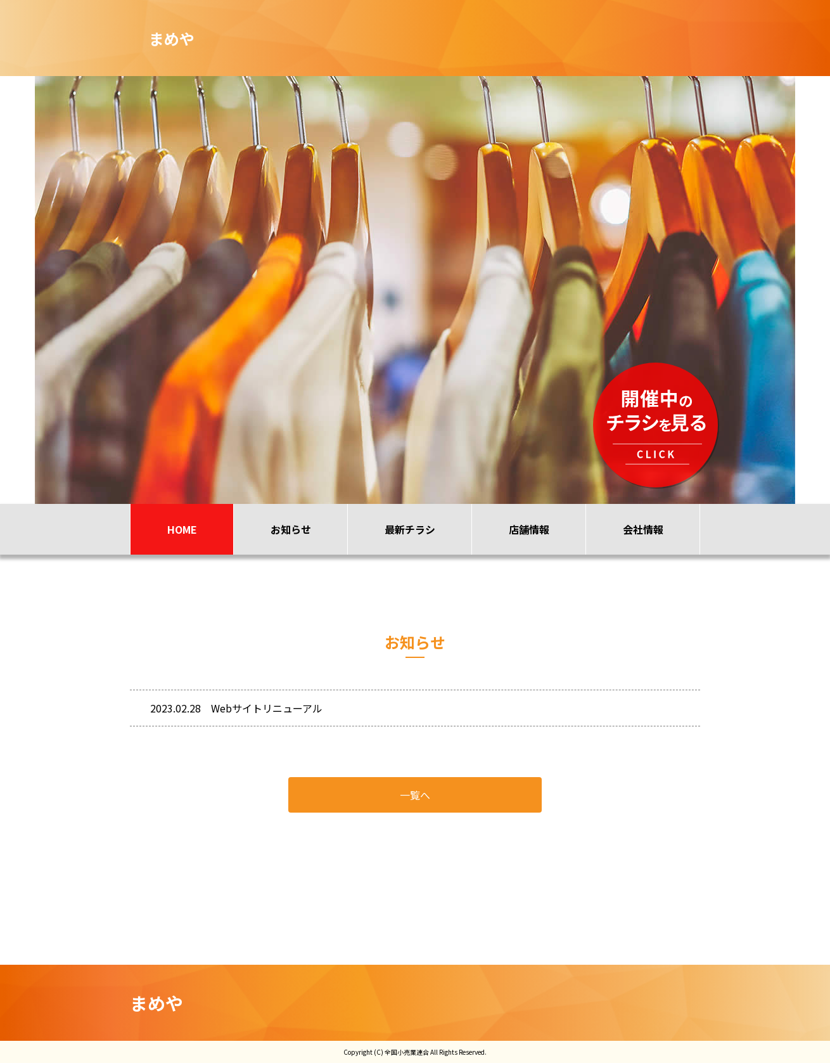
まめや (156, 1002)
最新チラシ (410, 529)
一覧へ (415, 794)
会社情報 (643, 529)
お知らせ (291, 529)
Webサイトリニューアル (266, 708)
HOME (182, 529)
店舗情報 (529, 529)
